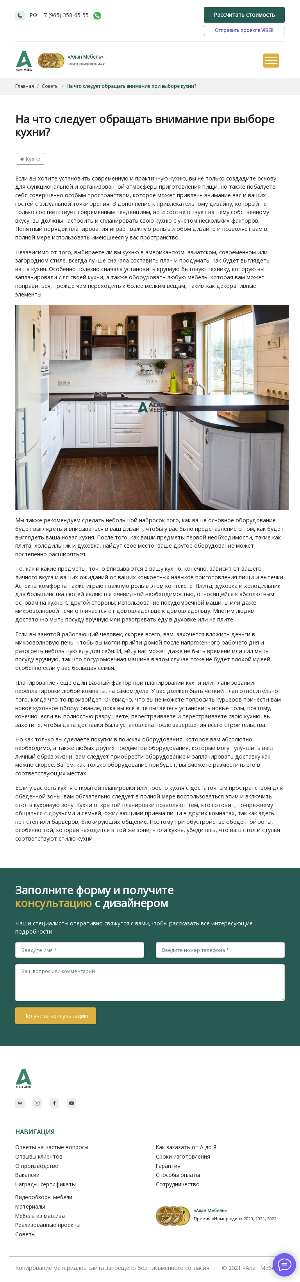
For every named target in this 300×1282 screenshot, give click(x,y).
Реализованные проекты (47, 1224)
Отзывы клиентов (38, 1156)
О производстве (36, 1166)
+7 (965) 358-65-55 (64, 15)
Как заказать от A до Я (186, 1147)
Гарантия (168, 1166)
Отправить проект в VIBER (244, 30)
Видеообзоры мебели (43, 1197)
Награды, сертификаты (45, 1184)
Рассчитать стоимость (244, 14)
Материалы (30, 1206)
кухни (95, 277)
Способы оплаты (178, 1174)
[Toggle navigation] (271, 61)
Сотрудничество (178, 1184)
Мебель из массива (40, 1216)
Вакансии (27, 1174)
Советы (25, 1234)
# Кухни (30, 158)
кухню (178, 178)
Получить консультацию (55, 1016)
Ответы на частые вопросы (51, 1147)
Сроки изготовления (183, 1156)
